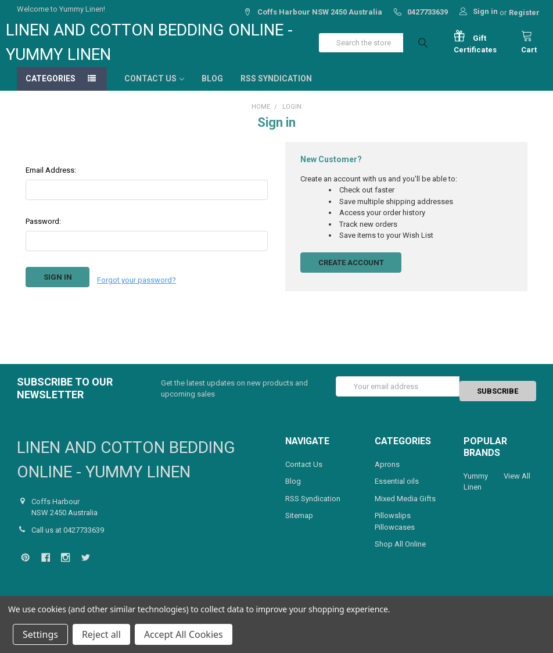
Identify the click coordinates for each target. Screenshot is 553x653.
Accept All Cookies (183, 634)
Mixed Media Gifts (405, 508)
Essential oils (397, 491)
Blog (212, 90)
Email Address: (51, 181)
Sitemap (299, 525)
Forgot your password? (136, 288)
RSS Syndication (276, 90)
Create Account (351, 274)
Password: (43, 233)
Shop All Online (400, 553)
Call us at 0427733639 (67, 539)
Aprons (387, 473)
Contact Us (154, 90)
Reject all (101, 634)
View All (517, 485)
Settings (40, 634)
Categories (51, 90)
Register (524, 12)
